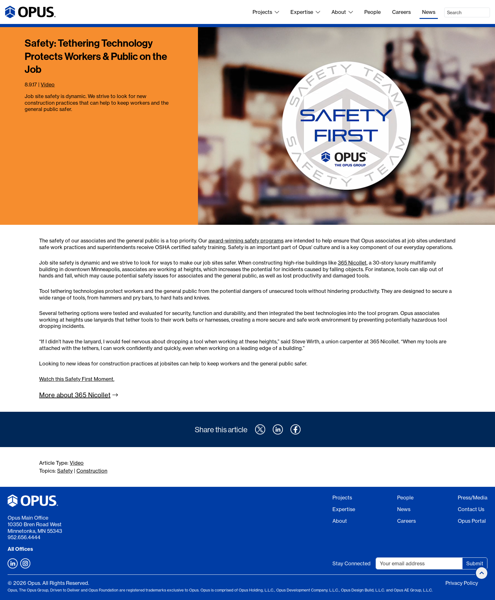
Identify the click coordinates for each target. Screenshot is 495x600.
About (342, 12)
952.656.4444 (24, 537)
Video (48, 84)
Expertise (305, 12)
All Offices (20, 549)
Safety (65, 471)
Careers (401, 12)
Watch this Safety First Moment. (76, 379)
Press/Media (472, 497)
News (428, 12)
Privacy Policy (461, 583)
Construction (91, 471)
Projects (266, 12)
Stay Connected (351, 563)
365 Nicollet (352, 262)
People (372, 12)
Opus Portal (472, 521)
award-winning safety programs (245, 240)
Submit (474, 563)
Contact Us (471, 509)
